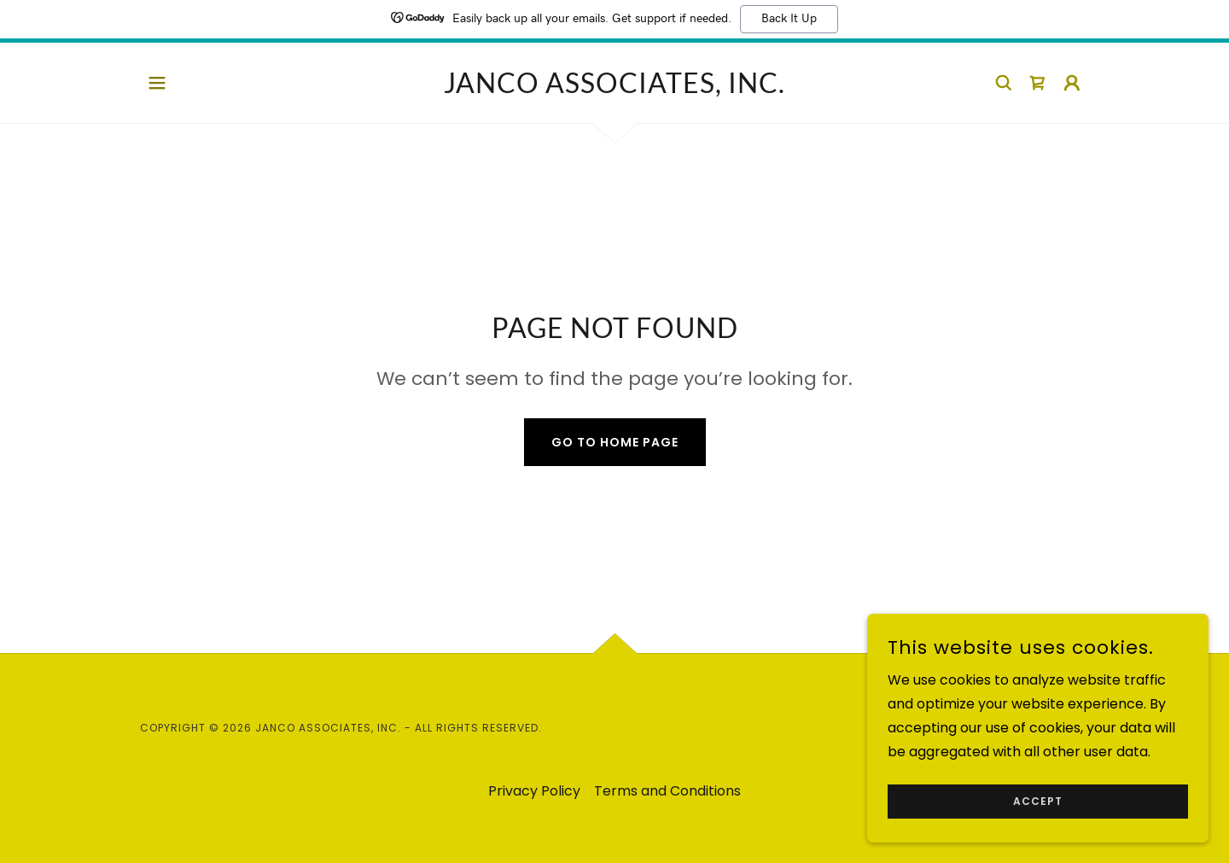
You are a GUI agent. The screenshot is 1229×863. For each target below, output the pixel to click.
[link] (614, 88)
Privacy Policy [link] (534, 791)
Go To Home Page (615, 442)
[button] (157, 83)
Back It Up (789, 19)
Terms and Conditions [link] (667, 791)
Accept (1038, 801)
